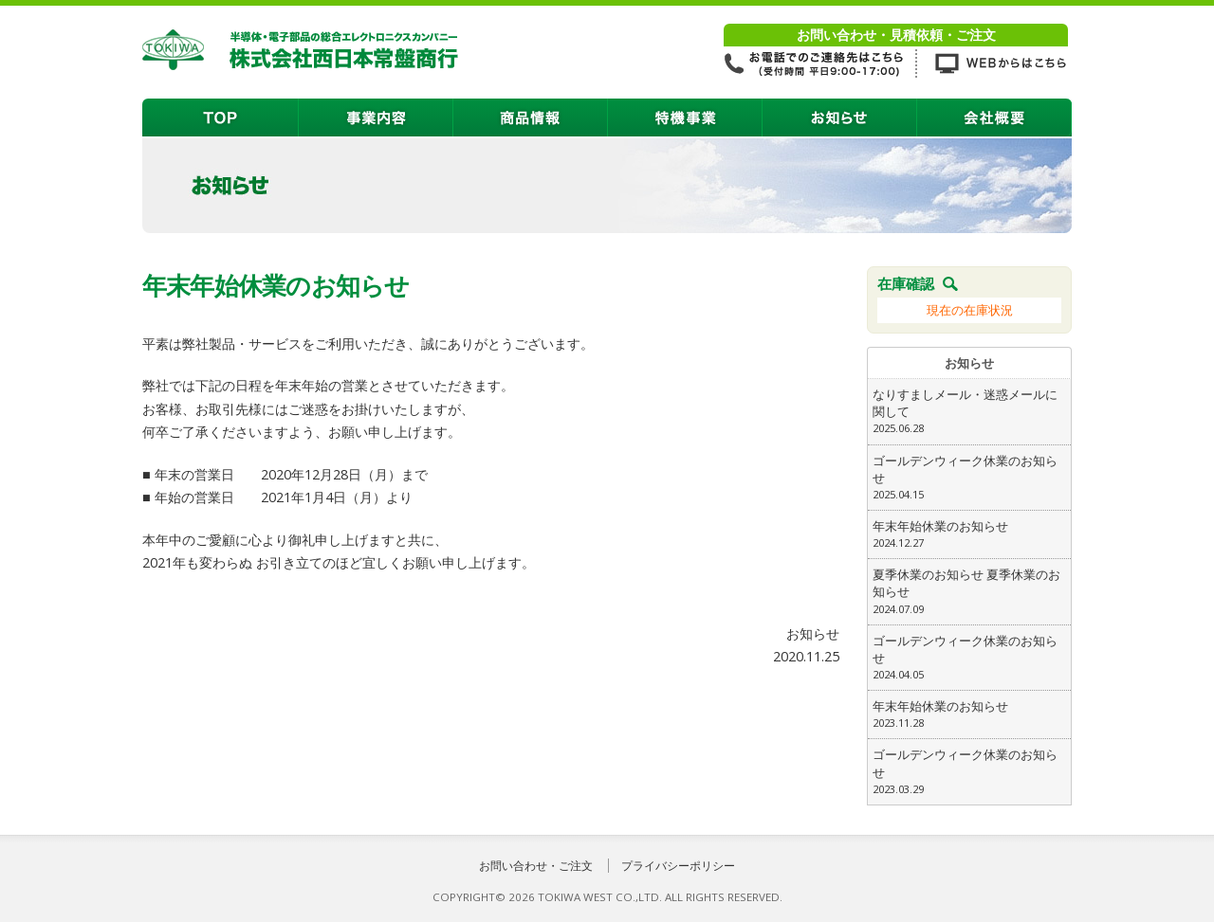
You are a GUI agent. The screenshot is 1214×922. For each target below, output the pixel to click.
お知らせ (840, 117)
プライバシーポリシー (678, 866)
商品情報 (530, 117)
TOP (220, 117)
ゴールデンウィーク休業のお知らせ (969, 477)
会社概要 (994, 117)
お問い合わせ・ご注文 (536, 866)
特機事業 (685, 117)
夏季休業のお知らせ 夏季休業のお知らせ (969, 591)
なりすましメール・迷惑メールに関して (969, 411)
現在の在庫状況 (970, 309)
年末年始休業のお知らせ (969, 534)
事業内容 (376, 117)
